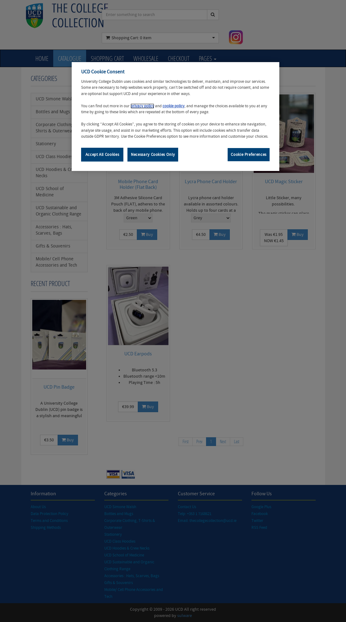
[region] (175, 116)
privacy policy (142, 106)
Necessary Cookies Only (153, 154)
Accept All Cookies (102, 154)
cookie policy (173, 106)
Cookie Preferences (248, 154)
